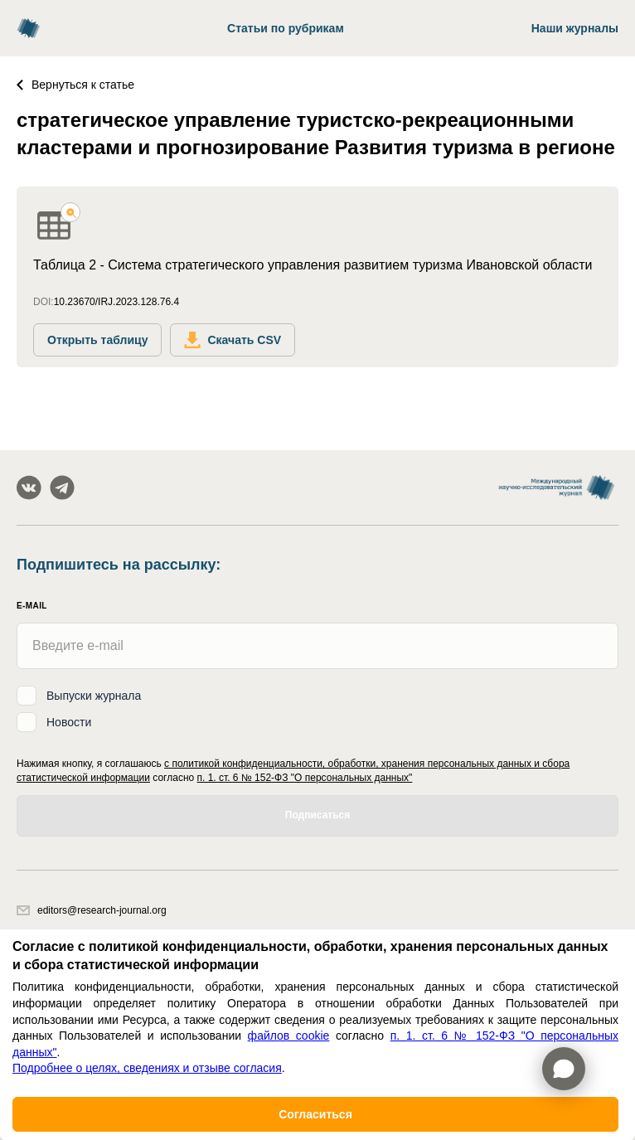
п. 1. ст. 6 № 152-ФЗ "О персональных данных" (305, 777)
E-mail (32, 605)
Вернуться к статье (75, 84)
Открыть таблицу (97, 340)
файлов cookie (289, 1035)
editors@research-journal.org (92, 910)
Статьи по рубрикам (285, 28)
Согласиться (315, 1114)
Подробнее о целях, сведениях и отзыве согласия (147, 1068)
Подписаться (317, 815)
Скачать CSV (232, 340)
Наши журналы (574, 28)
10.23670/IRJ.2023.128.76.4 (116, 302)
